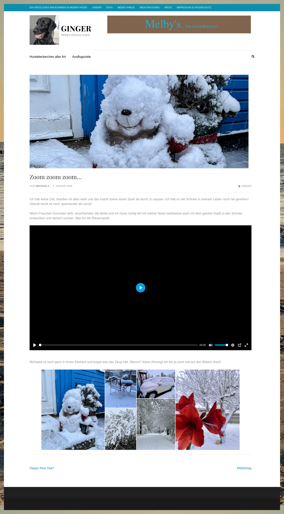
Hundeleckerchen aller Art (48, 56)
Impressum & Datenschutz (194, 7)
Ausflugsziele (81, 56)
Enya (109, 7)
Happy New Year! (42, 468)
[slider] (118, 345)
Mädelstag (244, 468)
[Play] (35, 345)
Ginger (96, 7)
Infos (168, 7)
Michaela (43, 185)
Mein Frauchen (150, 7)
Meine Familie (126, 7)
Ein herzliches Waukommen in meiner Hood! (58, 7)
